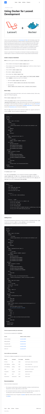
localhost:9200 (23, 346)
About (20, 2)
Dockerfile (37, 103)
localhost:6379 (23, 348)
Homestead (21, 40)
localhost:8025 (23, 341)
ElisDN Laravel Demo (27, 105)
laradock (23, 394)
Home (16, 2)
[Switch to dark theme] (39, 2)
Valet (27, 40)
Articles (23, 2)
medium (9, 396)
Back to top (39, 408)
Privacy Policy (6, 411)
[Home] (5, 2)
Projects (28, 2)
